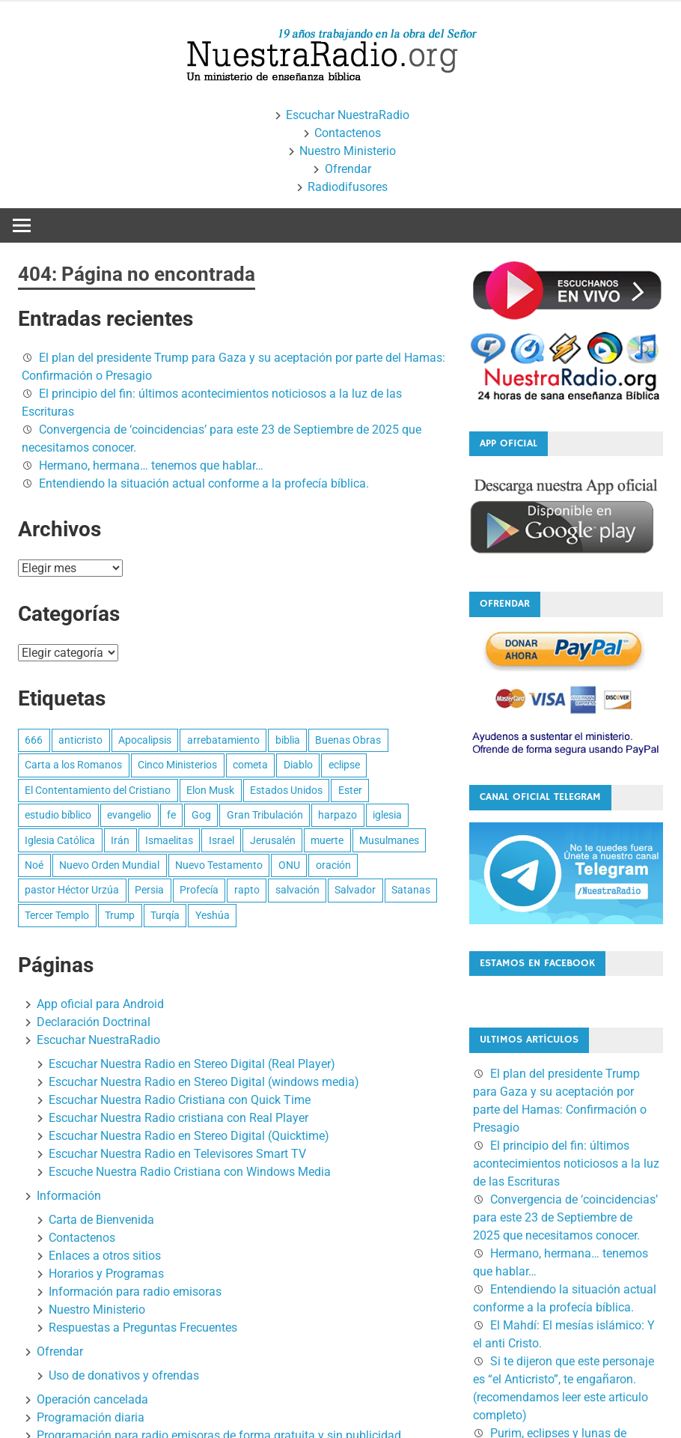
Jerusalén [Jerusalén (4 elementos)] (273, 840)
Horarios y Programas (106, 1273)
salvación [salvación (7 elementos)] (297, 890)
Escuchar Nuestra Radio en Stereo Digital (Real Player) (192, 1064)
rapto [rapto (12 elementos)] (247, 890)
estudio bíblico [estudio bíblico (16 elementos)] (58, 815)
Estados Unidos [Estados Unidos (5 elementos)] (286, 790)
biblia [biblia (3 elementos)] (287, 740)
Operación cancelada (92, 1399)
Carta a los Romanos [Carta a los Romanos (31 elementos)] (73, 765)
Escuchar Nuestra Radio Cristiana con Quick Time (180, 1100)
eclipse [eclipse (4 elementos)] (344, 765)
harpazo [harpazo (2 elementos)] (337, 815)
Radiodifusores (348, 187)
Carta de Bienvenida (101, 1220)
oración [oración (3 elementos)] (333, 865)
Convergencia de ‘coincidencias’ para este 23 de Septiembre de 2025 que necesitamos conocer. (565, 1217)
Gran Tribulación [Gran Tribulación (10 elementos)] (265, 815)
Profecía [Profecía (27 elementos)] (199, 890)
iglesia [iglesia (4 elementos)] (387, 815)
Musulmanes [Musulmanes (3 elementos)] (389, 840)
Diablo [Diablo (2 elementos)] (298, 765)
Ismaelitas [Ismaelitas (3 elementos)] (169, 840)
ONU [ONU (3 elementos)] (289, 865)
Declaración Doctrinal (93, 1022)
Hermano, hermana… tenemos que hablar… (151, 465)
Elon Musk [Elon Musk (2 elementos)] (210, 790)
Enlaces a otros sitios (105, 1256)
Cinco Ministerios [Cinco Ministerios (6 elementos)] (177, 765)
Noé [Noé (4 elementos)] (34, 865)
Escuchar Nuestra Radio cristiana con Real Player (178, 1118)
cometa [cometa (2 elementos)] (250, 765)
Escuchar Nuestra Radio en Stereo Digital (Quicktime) (189, 1136)
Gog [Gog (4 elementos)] (201, 815)
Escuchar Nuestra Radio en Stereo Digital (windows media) (204, 1082)
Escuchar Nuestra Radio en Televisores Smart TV (177, 1154)
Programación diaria (90, 1417)
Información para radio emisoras (135, 1291)
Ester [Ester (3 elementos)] (350, 790)
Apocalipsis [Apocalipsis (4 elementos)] (144, 740)
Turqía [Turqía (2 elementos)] (165, 915)
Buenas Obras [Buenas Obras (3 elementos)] (348, 740)
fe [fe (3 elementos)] (171, 815)
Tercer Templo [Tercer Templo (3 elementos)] (57, 915)
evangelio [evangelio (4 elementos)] (129, 815)
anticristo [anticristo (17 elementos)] (80, 740)
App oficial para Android (100, 1004)
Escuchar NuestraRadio (347, 115)
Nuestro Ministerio (347, 151)
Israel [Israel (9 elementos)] (221, 840)
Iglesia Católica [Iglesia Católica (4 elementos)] (60, 840)
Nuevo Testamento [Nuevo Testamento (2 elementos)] (219, 865)
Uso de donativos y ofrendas (124, 1375)
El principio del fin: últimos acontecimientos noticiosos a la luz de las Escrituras (566, 1163)
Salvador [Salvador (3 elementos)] (355, 890)
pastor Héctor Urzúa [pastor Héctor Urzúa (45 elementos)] (72, 890)
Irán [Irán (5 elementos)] (120, 840)
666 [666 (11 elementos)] (34, 740)
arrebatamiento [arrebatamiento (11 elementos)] (223, 740)
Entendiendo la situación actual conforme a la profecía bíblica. (204, 483)
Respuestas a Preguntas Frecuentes (143, 1327)
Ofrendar (348, 169)
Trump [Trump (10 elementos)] (120, 915)
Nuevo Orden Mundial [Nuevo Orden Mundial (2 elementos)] (109, 865)
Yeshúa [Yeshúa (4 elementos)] (212, 915)
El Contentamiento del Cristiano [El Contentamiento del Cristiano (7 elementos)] (98, 790)
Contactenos (347, 133)
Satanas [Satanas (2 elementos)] (410, 890)
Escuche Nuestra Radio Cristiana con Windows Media (190, 1172)
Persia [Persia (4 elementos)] (149, 890)
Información (69, 1196)
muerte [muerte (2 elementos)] (327, 840)
